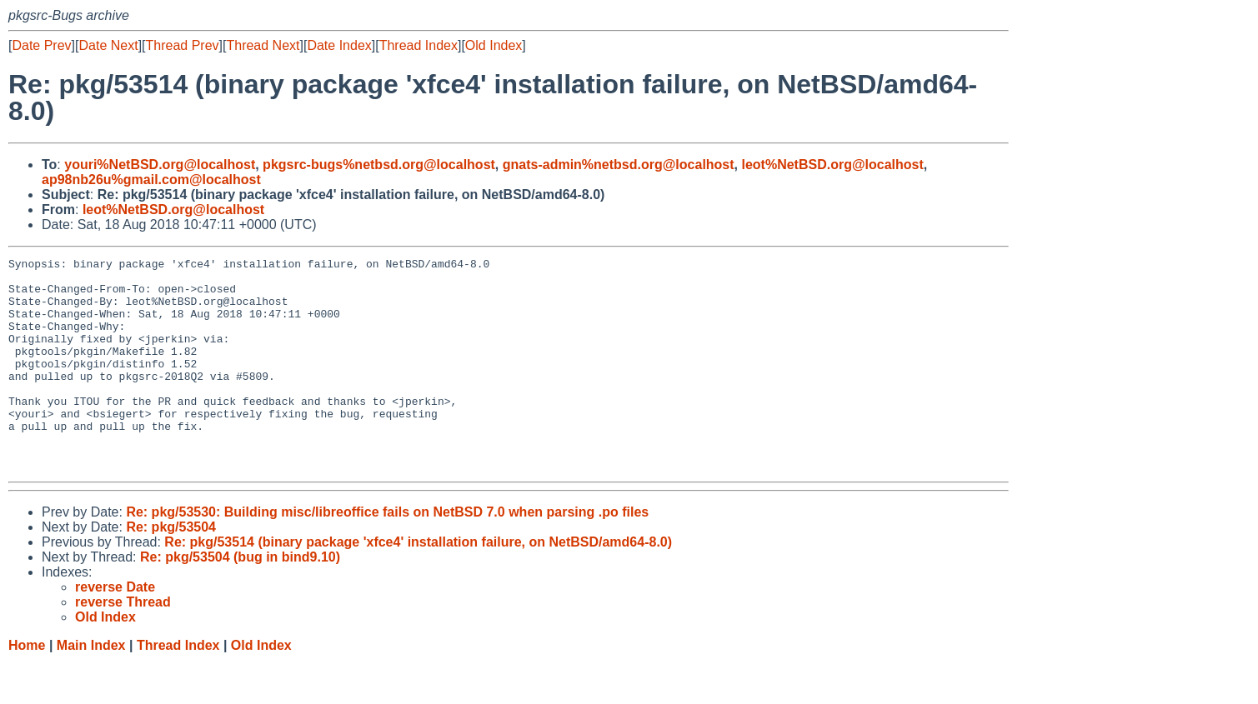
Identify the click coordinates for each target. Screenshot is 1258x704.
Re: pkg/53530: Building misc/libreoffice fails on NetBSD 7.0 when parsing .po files (387, 554)
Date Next (108, 45)
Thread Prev (182, 45)
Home (26, 688)
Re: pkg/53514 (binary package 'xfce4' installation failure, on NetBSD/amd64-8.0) (418, 584)
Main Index (91, 688)
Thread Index (418, 45)
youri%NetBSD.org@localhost (159, 164)
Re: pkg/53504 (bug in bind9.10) (240, 599)
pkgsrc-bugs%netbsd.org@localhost (379, 164)
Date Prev (41, 45)
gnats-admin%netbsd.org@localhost (618, 164)
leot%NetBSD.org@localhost (832, 164)
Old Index (493, 45)
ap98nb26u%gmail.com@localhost (151, 179)
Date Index (339, 45)
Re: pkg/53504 (171, 569)
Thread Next (262, 45)
